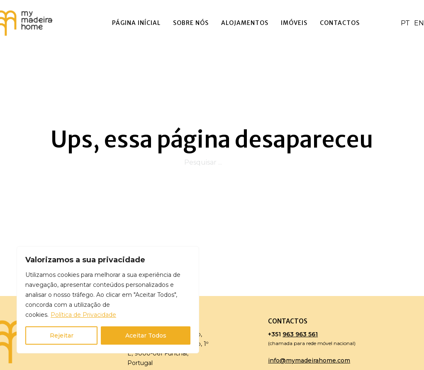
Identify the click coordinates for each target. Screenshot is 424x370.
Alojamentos (244, 23)
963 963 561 (300, 334)
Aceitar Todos (145, 335)
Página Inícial (136, 23)
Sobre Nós (191, 23)
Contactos (340, 23)
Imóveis (294, 23)
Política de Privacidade (83, 314)
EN (419, 23)
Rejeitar (61, 335)
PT (405, 23)
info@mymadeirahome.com (309, 360)
